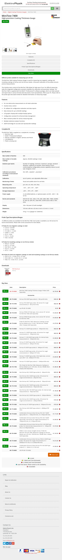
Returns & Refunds (10, 504)
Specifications (31, 63)
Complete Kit (31, 60)
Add (5, 291)
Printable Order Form (31, 553)
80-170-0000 (13, 291)
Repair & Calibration (10, 480)
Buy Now (31, 73)
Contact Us (8, 498)
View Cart (53, 455)
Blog (6, 486)
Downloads (31, 70)
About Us (7, 492)
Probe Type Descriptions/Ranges (31, 66)
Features (31, 57)
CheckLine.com (9, 516)
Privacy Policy (9, 510)
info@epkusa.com (10, 540)
